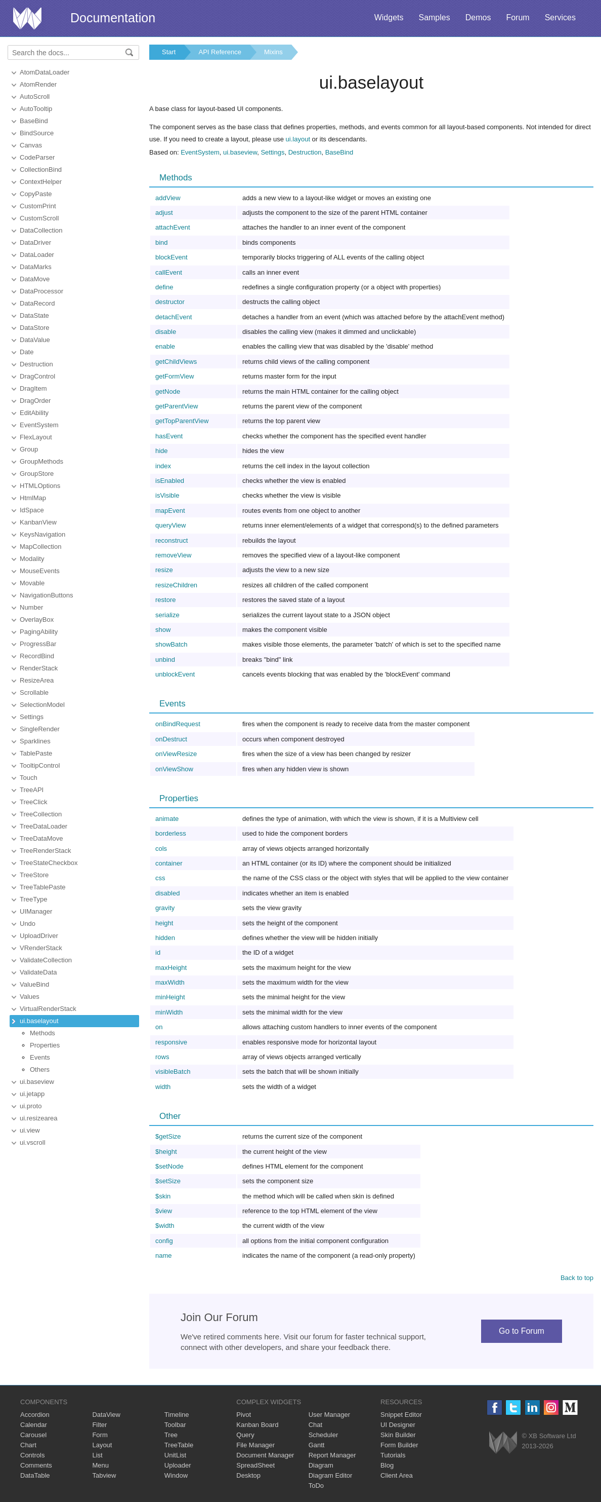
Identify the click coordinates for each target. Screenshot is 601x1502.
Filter (99, 1425)
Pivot (243, 1414)
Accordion (35, 1414)
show (162, 629)
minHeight (170, 997)
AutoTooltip (36, 108)
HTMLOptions (40, 486)
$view (163, 1211)
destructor (170, 302)
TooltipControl (40, 765)
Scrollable (34, 692)
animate (167, 818)
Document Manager (265, 1455)
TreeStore (34, 875)
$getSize (168, 1136)
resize (164, 570)
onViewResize (176, 754)
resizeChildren (176, 585)
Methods (42, 1033)
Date (26, 352)
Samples (434, 17)
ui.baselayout (39, 1021)
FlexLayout (36, 437)
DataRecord (37, 303)
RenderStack (39, 668)
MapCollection (40, 546)
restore (165, 600)
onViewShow (174, 769)
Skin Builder (397, 1435)
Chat (315, 1425)
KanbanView (38, 522)
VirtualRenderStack (48, 1008)
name (163, 1255)
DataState (34, 315)
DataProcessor (41, 291)
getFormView (174, 376)
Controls (32, 1455)
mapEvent (170, 510)
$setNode (169, 1166)
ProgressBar (38, 644)
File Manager (255, 1445)
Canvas (31, 145)
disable (165, 331)
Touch (28, 777)
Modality (32, 558)
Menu (100, 1465)
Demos (478, 17)
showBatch (171, 644)
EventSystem (39, 425)
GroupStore (37, 473)
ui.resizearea (38, 1118)
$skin (162, 1196)
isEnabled (169, 480)
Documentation (112, 18)
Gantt (317, 1445)
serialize (167, 615)
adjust (164, 212)
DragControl (37, 376)
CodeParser (37, 157)
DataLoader (37, 254)
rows (162, 1057)
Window (176, 1475)
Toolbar (175, 1425)
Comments (36, 1465)
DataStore (35, 327)
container (168, 863)
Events (40, 1057)
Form (99, 1435)
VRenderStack (41, 948)
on (158, 1027)
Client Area (396, 1475)
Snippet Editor (401, 1414)
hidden (165, 938)
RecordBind (37, 656)
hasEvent (169, 436)
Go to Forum (521, 1331)
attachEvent (172, 227)
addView (168, 198)
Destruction (36, 364)
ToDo (316, 1485)
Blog (387, 1465)
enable (165, 346)
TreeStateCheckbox (48, 863)
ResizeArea (37, 680)
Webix (503, 1442)
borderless (170, 833)
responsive (171, 1042)
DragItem (33, 388)
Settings (32, 717)
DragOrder (35, 400)
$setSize (168, 1181)
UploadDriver (39, 936)
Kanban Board (257, 1425)
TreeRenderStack (45, 850)
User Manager (329, 1414)
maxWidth (170, 982)
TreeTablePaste (43, 887)
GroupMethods (41, 461)
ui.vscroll (33, 1142)
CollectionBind (41, 169)
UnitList (175, 1455)
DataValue (35, 340)
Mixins (273, 52)
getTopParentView (181, 421)
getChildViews (176, 361)
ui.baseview (37, 1081)
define (164, 287)
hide (161, 451)
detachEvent (173, 317)
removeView (173, 555)
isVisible (167, 495)
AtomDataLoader (44, 72)
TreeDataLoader (43, 826)
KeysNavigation (42, 534)
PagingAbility (39, 631)
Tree (171, 1435)
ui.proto (30, 1106)
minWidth (169, 1012)
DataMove (35, 279)
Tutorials (392, 1455)
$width (165, 1225)
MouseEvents (40, 571)
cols (161, 848)
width (162, 1087)
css (160, 878)
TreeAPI (32, 790)
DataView (106, 1414)
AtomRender (38, 84)
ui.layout (298, 139)
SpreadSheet (255, 1465)
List (97, 1455)
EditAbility (34, 413)
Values (29, 996)
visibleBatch (172, 1071)
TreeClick (33, 802)
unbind (165, 659)
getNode (167, 391)
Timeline (176, 1414)
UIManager (36, 911)
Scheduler (323, 1435)
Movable (32, 583)
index (163, 466)
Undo (27, 923)
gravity (165, 908)
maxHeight (171, 967)
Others (40, 1069)
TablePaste (36, 753)
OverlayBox (37, 619)
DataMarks (36, 267)
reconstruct (171, 540)
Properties (45, 1045)
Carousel (33, 1435)
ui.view (30, 1130)
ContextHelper (41, 181)
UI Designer (397, 1425)
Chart (28, 1445)
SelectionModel (42, 704)
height (164, 923)
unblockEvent (175, 674)
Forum (517, 17)
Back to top (577, 1278)
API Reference (219, 52)
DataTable (35, 1475)
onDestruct (171, 739)
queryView (170, 525)
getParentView (176, 406)
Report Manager (332, 1455)
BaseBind (34, 121)
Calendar (33, 1425)
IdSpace (32, 510)
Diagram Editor (331, 1475)
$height (166, 1151)
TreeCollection (41, 814)
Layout (102, 1445)
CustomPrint (38, 206)
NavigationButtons (46, 595)
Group (29, 449)
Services (560, 17)
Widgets (389, 17)
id (157, 952)
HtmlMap (33, 498)
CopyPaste (36, 194)
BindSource (37, 133)
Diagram (321, 1465)
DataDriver (35, 242)
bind (161, 242)
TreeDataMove (41, 838)
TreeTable (178, 1445)
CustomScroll (39, 218)
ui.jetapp (32, 1094)
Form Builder (399, 1445)
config (164, 1241)
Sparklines (35, 741)
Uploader (177, 1465)
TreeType (33, 899)
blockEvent (171, 257)
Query (245, 1435)
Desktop (248, 1475)
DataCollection (41, 230)
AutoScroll (35, 96)
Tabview (104, 1475)
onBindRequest (177, 724)
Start (169, 52)
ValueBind (34, 984)
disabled (167, 893)
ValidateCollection (46, 960)
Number (31, 607)
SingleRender (40, 729)
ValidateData (38, 972)
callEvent (168, 272)
